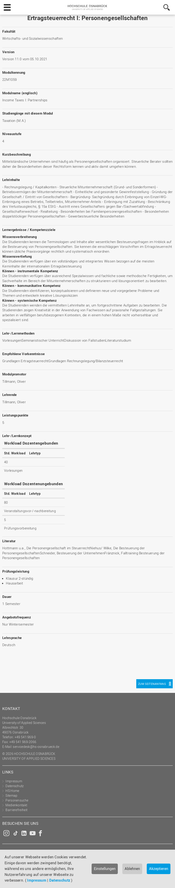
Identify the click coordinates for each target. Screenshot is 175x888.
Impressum (36, 880)
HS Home (12, 790)
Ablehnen (132, 868)
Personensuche (16, 800)
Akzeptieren (158, 868)
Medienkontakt (16, 805)
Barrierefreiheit (16, 810)
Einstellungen (105, 868)
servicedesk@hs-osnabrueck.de (36, 746)
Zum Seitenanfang (152, 684)
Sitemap (11, 795)
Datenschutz (59, 880)
